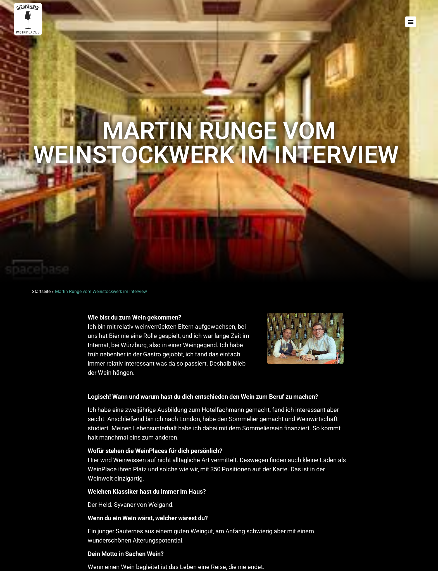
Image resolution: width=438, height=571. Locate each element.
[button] (410, 21)
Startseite (41, 291)
